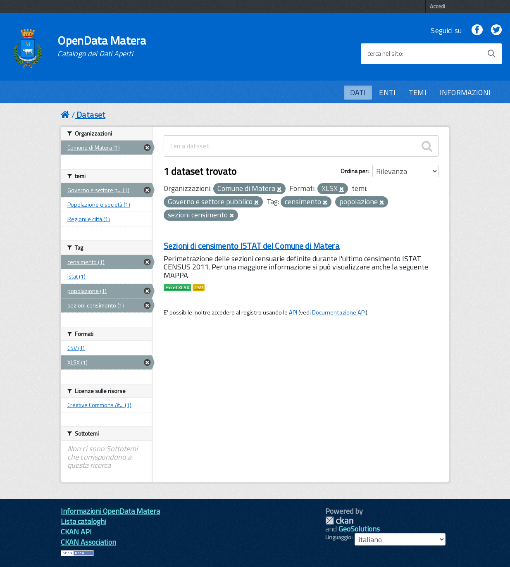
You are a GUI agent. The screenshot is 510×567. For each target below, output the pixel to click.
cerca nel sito (384, 54)
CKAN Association (88, 542)
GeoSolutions (359, 528)
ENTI (387, 92)
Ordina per (354, 171)
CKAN (339, 520)
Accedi (437, 6)
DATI (358, 92)
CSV (198, 287)
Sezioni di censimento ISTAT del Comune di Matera (252, 245)
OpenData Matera (101, 46)
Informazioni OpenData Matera (110, 511)
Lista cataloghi (83, 521)
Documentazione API (339, 312)
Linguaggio (338, 537)
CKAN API (76, 531)
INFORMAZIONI (465, 92)
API (293, 312)
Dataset (90, 114)
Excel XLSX (177, 287)
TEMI (418, 92)
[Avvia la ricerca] (491, 53)
